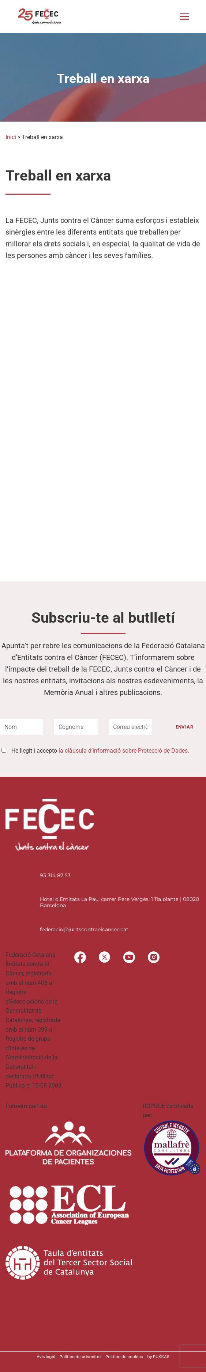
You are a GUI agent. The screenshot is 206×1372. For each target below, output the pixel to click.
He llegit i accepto (100, 750)
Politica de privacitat (80, 1356)
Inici (10, 137)
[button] (184, 16)
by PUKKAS (158, 1356)
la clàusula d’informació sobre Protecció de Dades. (124, 750)
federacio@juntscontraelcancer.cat (84, 929)
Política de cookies (124, 1356)
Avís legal (46, 1356)
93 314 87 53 (55, 875)
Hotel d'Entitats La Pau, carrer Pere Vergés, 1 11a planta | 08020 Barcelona (119, 902)
